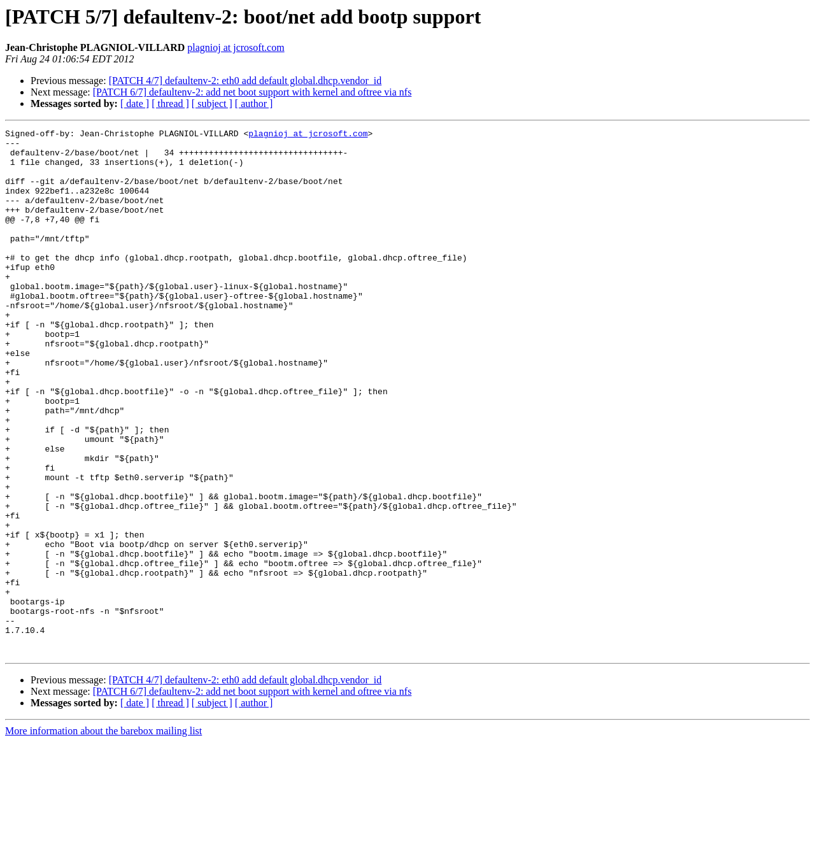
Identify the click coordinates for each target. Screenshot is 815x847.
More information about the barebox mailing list (103, 835)
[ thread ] (170, 103)
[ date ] (134, 103)
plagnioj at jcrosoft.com (235, 47)
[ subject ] (212, 103)
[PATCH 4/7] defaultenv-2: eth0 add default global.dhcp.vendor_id (245, 80)
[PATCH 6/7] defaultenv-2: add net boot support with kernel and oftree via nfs (252, 92)
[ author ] (254, 103)
